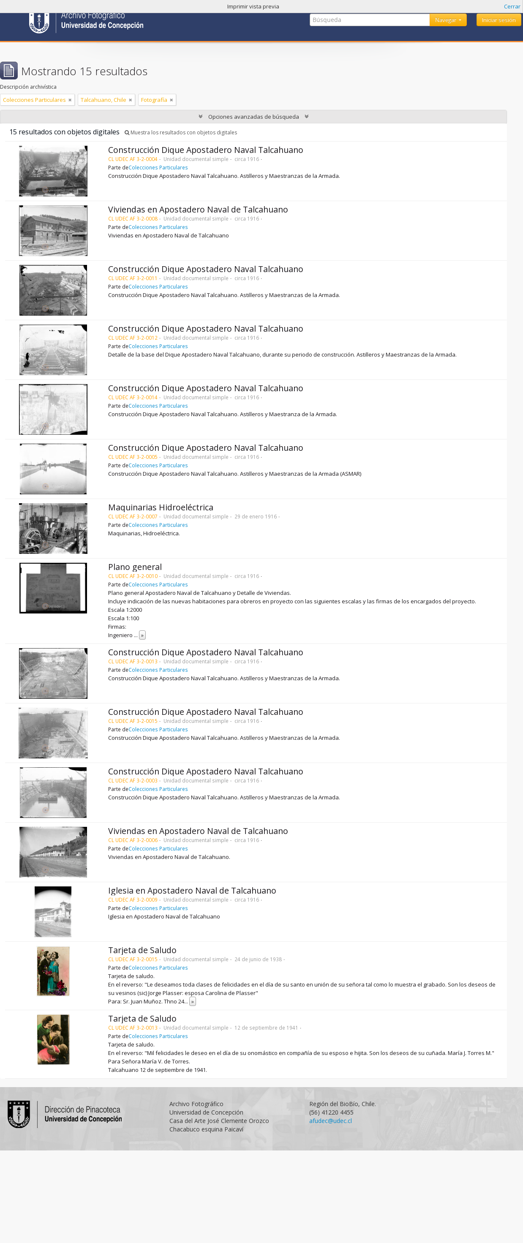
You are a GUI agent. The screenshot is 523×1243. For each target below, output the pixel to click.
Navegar (446, 20)
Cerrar (512, 6)
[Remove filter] (70, 99)
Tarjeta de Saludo (142, 950)
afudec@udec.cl (330, 1121)
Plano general (135, 566)
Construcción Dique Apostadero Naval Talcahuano (205, 149)
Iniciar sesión (499, 20)
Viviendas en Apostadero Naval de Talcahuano (198, 209)
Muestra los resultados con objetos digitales (181, 132)
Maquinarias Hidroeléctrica (160, 507)
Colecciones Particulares (158, 167)
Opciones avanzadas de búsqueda (253, 116)
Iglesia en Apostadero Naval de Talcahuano (192, 890)
